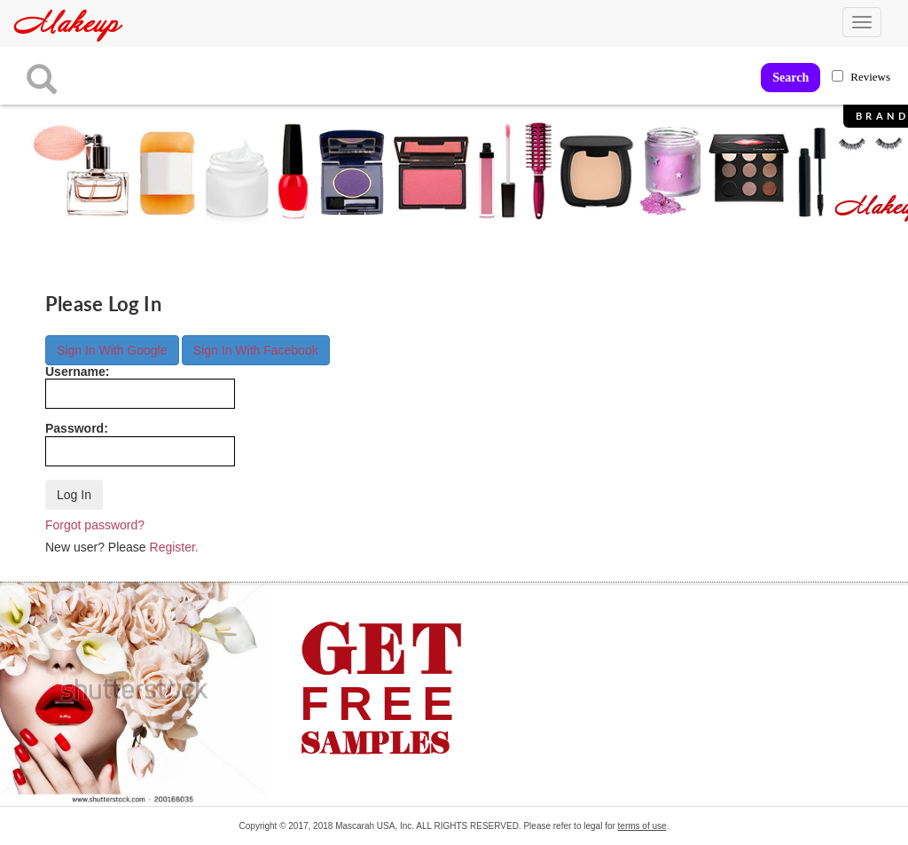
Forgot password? (95, 525)
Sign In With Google (112, 350)
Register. (174, 547)
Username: (140, 387)
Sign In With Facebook (255, 350)
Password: (140, 444)
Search (790, 77)
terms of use (642, 826)
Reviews (870, 76)
